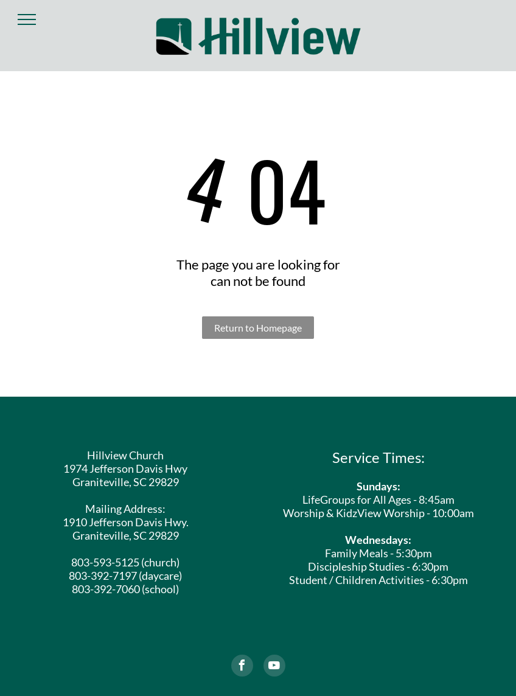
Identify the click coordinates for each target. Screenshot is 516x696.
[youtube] (274, 667)
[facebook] (242, 667)
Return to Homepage (258, 327)
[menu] (27, 19)
